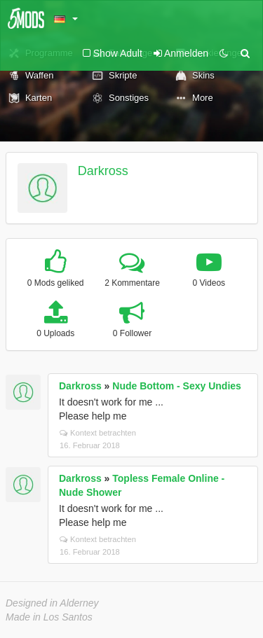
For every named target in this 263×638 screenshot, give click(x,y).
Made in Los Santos (49, 617)
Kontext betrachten (98, 433)
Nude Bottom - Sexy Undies (176, 385)
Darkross (103, 171)
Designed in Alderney (52, 603)
